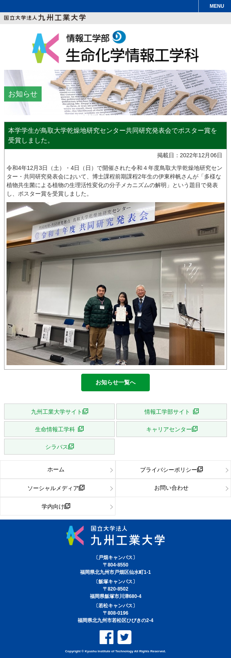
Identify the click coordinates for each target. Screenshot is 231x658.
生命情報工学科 (56, 429)
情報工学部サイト (168, 411)
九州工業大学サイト (56, 411)
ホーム (55, 469)
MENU (217, 6)
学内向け (53, 506)
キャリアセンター (169, 429)
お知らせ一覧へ (115, 382)
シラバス (56, 446)
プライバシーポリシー (168, 469)
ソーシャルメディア (53, 488)
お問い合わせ (171, 487)
